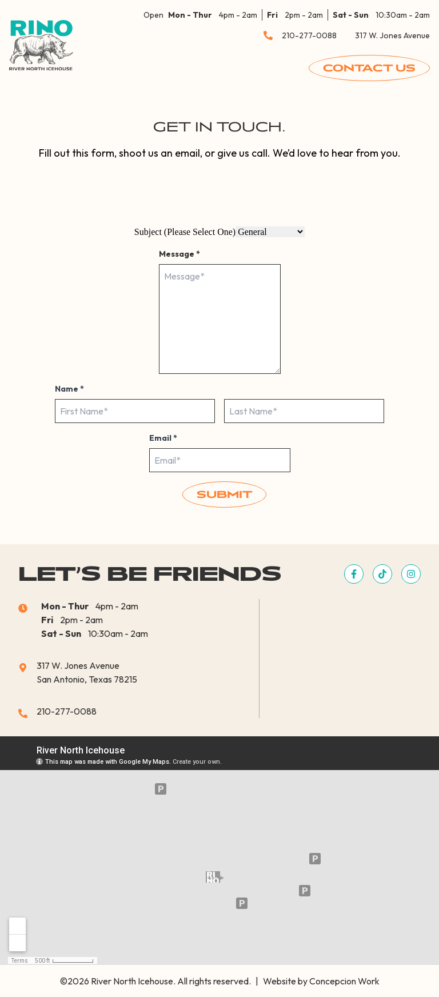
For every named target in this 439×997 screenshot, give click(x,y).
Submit (224, 494)
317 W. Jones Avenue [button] (392, 35)
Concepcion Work (344, 981)
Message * (179, 254)
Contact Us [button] (369, 68)
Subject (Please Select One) (185, 232)
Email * (163, 438)
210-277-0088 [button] (309, 35)
